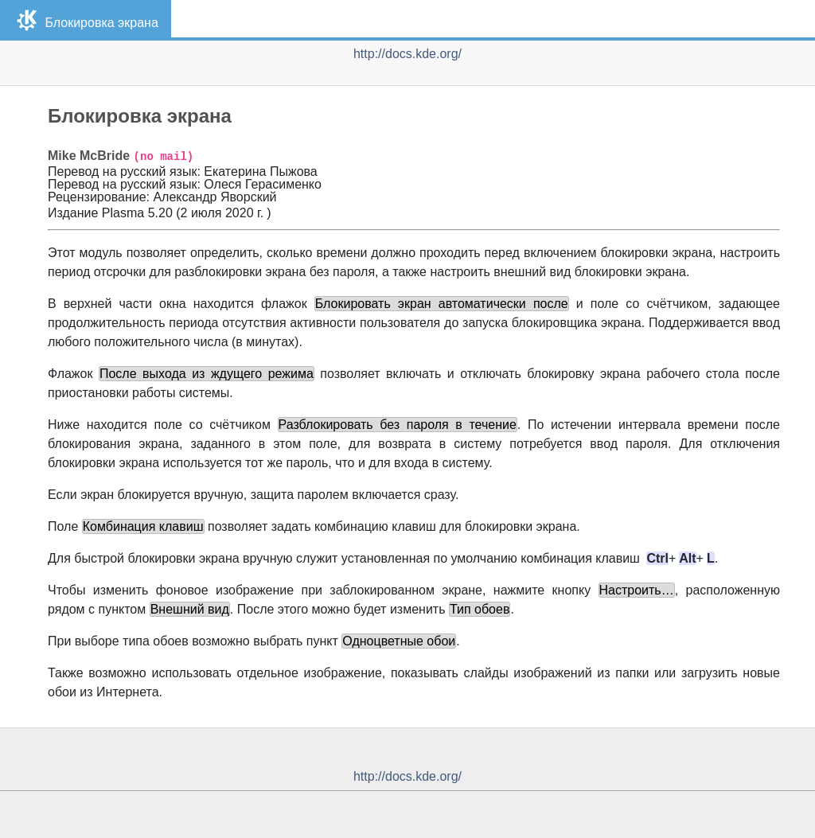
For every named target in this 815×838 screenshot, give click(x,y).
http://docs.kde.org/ (407, 53)
